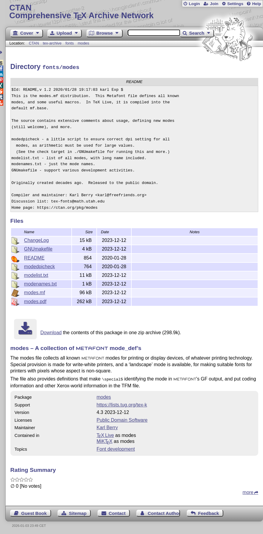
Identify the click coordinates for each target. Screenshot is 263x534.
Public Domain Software (122, 418)
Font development (116, 447)
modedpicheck (39, 265)
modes (83, 43)
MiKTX (105, 440)
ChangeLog (36, 239)
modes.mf (34, 291)
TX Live (105, 434)
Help (256, 3)
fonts (69, 43)
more (248, 491)
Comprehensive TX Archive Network (134, 12)
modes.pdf (35, 300)
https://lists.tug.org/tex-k (122, 403)
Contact (117, 512)
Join (214, 3)
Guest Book (34, 512)
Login (194, 3)
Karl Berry (107, 426)
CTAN (34, 43)
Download (50, 331)
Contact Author (164, 512)
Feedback (208, 512)
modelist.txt (36, 274)
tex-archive (52, 43)
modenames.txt (40, 283)
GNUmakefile (38, 248)
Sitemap (78, 512)
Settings (235, 3)
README (34, 257)
